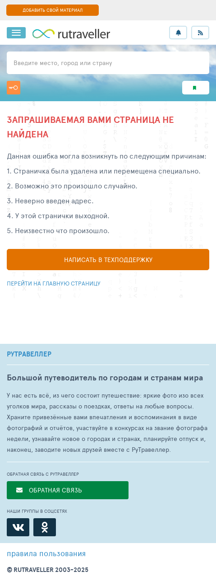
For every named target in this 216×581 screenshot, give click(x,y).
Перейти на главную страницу (54, 283)
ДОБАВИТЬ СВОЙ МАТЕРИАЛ (53, 10)
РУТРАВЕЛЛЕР (29, 354)
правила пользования (46, 553)
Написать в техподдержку (108, 259)
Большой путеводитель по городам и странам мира (105, 377)
